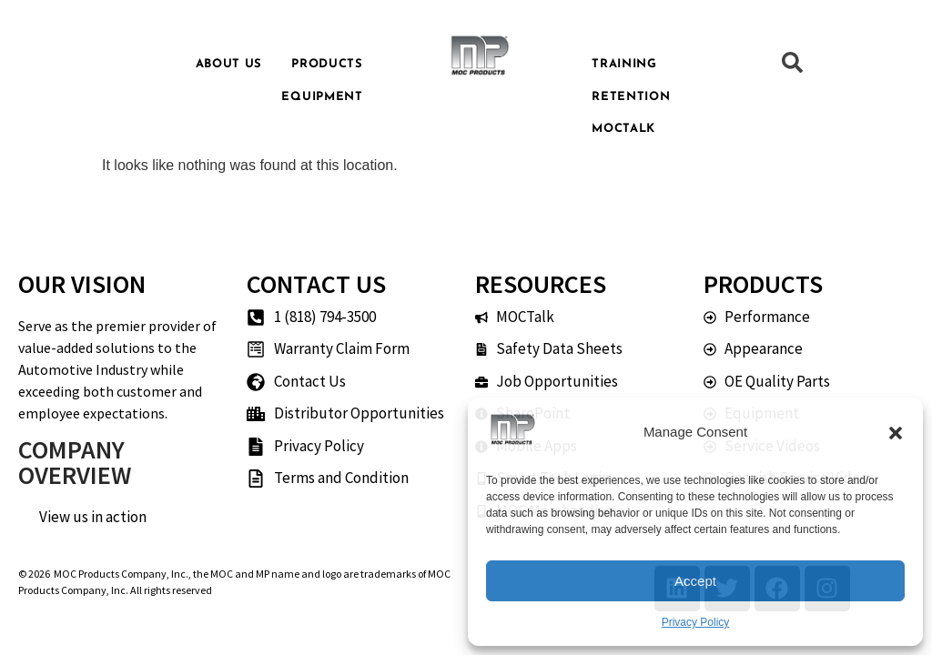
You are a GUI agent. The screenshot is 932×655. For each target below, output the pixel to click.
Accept (695, 581)
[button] (895, 433)
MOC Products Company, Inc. (121, 573)
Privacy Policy (696, 622)
